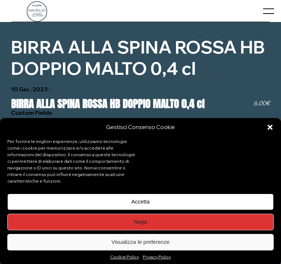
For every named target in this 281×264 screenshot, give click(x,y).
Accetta (140, 204)
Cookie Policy (124, 259)
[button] (270, 129)
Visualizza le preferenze (141, 244)
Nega (140, 224)
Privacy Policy (157, 259)
